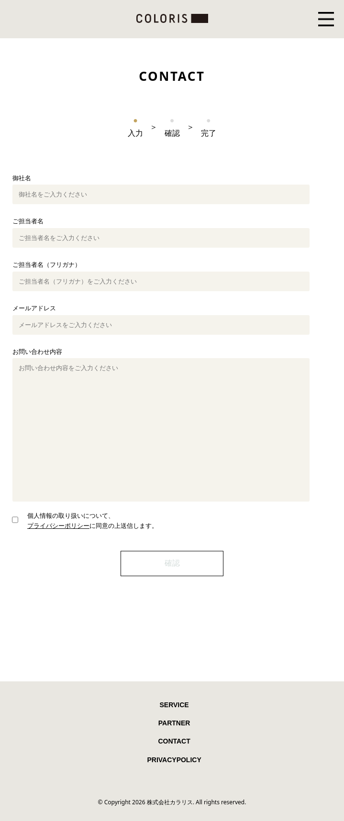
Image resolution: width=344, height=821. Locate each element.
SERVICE (174, 705)
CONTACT (174, 741)
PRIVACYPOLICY (174, 760)
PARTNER (174, 723)
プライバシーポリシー (58, 525)
